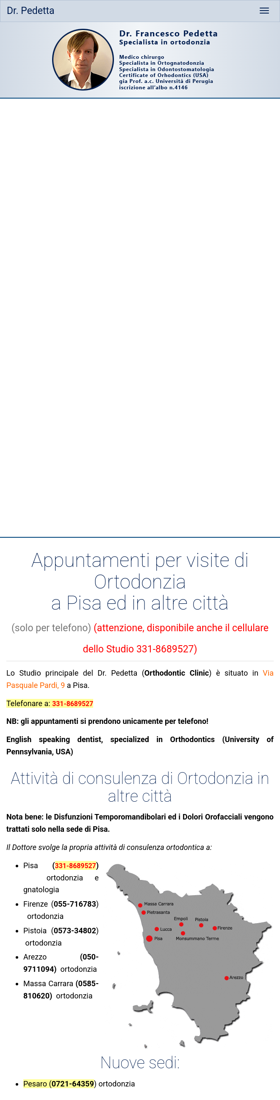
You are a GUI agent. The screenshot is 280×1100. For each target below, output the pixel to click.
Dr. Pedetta (31, 10)
